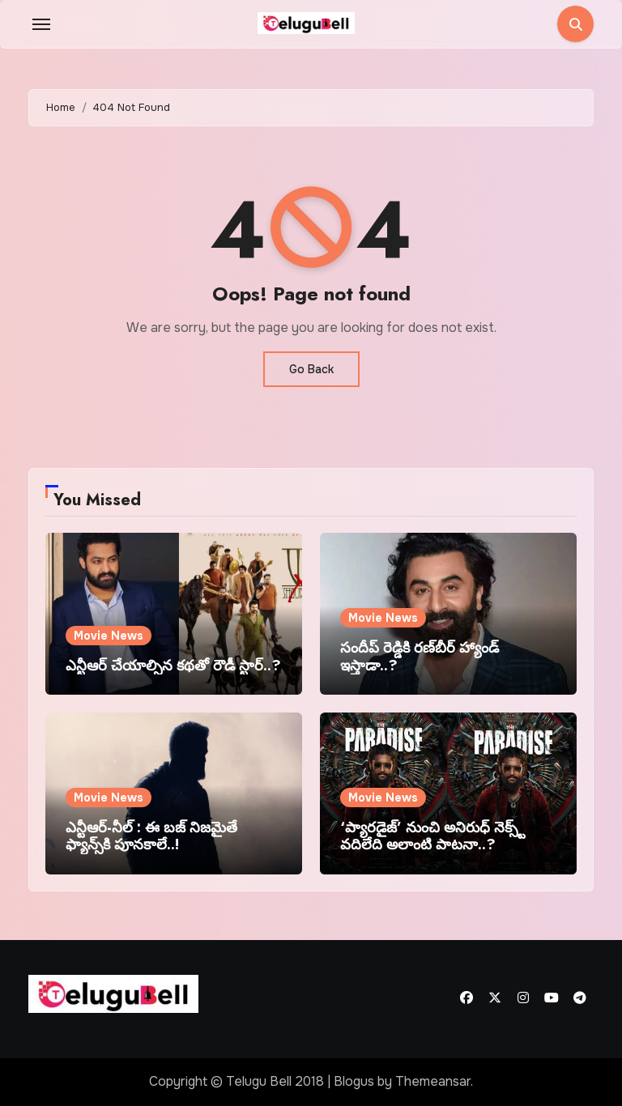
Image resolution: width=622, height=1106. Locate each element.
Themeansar (433, 1081)
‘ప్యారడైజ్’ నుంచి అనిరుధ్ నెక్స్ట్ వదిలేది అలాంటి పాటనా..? (432, 836)
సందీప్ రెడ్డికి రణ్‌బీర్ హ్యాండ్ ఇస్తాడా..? (419, 656)
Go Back (311, 369)
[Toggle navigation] (41, 24)
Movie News (108, 635)
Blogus (354, 1081)
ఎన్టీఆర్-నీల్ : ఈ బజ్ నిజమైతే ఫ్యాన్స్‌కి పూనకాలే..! (151, 836)
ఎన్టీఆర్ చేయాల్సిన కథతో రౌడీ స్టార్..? (173, 665)
